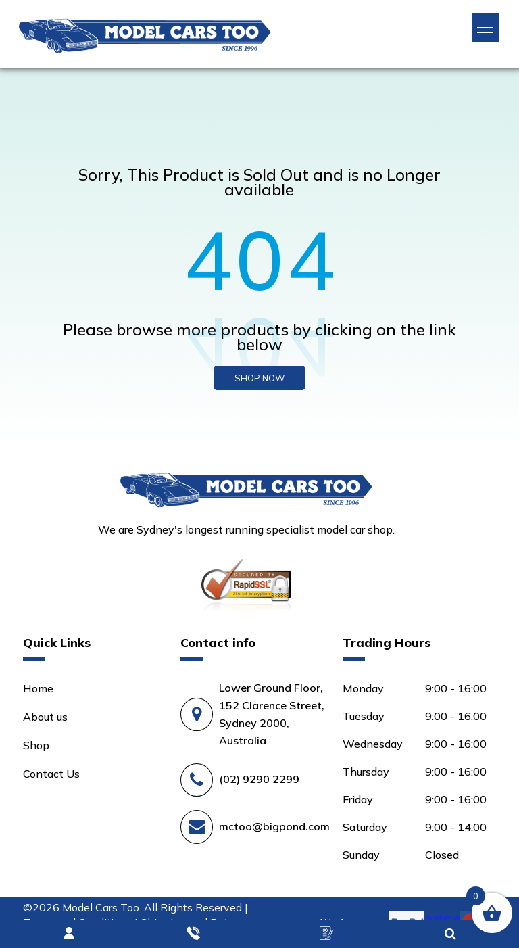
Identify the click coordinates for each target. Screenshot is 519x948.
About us (45, 717)
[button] (485, 27)
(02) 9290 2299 (259, 779)
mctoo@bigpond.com (274, 826)
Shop (36, 745)
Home (38, 688)
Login (69, 934)
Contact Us (51, 773)
